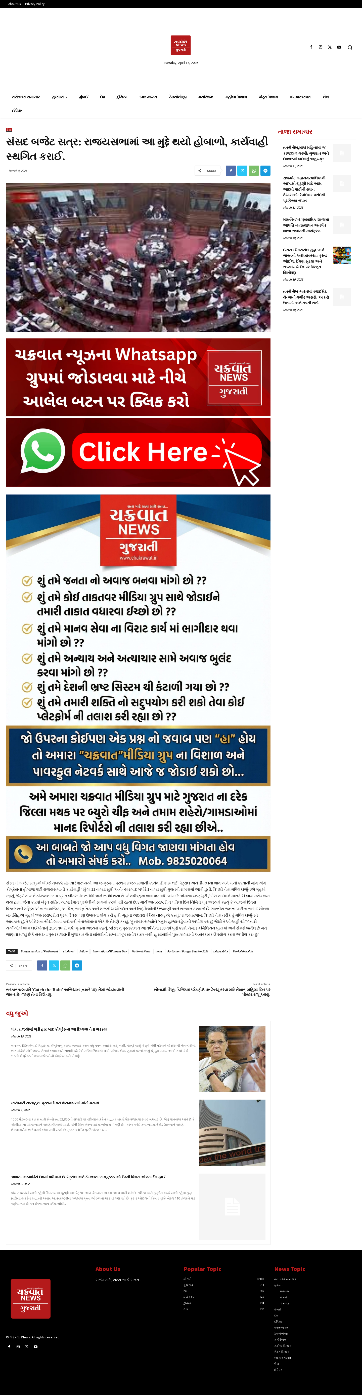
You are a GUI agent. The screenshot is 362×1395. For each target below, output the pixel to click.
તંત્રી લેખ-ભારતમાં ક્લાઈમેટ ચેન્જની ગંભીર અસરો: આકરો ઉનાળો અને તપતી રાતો (306, 297)
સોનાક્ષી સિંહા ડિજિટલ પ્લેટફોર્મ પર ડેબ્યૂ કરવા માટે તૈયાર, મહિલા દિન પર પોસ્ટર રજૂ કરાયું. (212, 992)
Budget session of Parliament (39, 951)
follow (83, 951)
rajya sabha (220, 951)
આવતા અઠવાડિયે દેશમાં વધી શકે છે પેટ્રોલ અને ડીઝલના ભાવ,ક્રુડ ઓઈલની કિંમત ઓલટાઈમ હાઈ (88, 1177)
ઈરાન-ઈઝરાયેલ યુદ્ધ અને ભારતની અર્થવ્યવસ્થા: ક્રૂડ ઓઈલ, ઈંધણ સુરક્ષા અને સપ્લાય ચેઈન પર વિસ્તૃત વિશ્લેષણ (305, 261)
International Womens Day (110, 951)
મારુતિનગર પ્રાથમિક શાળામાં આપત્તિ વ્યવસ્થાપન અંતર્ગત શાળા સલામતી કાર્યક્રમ (306, 225)
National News (141, 951)
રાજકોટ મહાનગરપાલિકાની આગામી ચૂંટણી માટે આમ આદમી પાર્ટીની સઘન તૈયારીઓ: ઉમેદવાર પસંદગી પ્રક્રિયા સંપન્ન (304, 189)
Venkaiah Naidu (243, 951)
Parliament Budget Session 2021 (187, 951)
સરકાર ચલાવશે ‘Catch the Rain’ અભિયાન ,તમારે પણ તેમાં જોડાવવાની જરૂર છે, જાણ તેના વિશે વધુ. (65, 992)
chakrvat (68, 951)
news (158, 951)
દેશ (9, 130)
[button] (350, 47)
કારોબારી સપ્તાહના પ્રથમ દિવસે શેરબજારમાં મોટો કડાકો (55, 1103)
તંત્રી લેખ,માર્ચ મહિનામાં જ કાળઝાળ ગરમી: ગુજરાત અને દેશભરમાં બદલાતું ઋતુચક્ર (306, 153)
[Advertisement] (62, 47)
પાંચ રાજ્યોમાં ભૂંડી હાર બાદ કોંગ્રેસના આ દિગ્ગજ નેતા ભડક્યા (59, 1029)
